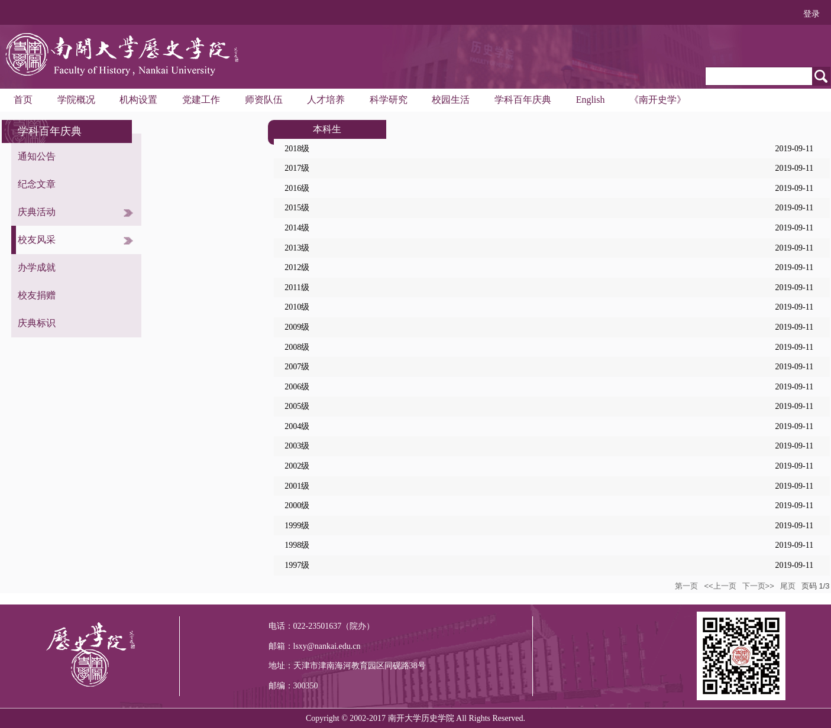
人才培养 (326, 100)
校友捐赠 (37, 295)
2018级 (296, 148)
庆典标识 (37, 323)
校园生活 (451, 100)
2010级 (296, 307)
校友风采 (37, 240)
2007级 (296, 366)
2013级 (296, 247)
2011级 (296, 287)
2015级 (296, 207)
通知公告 (37, 156)
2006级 (296, 386)
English (590, 100)
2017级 (296, 168)
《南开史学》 (657, 100)
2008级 (296, 347)
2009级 (296, 327)
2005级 (296, 406)
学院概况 (76, 100)
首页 (23, 100)
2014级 (296, 227)
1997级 (296, 565)
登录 (811, 13)
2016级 (296, 188)
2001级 (296, 486)
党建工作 (201, 100)
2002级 (296, 466)
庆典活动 (37, 212)
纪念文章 (37, 184)
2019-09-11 (794, 148)
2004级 (296, 426)
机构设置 (138, 100)
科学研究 (389, 100)
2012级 (296, 267)
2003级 (296, 445)
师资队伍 (264, 100)
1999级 (296, 525)
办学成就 (37, 267)
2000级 (296, 505)
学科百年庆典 (522, 100)
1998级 (296, 545)
